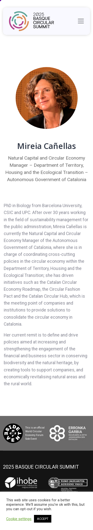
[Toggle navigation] (81, 21)
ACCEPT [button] (42, 519)
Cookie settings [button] (18, 519)
